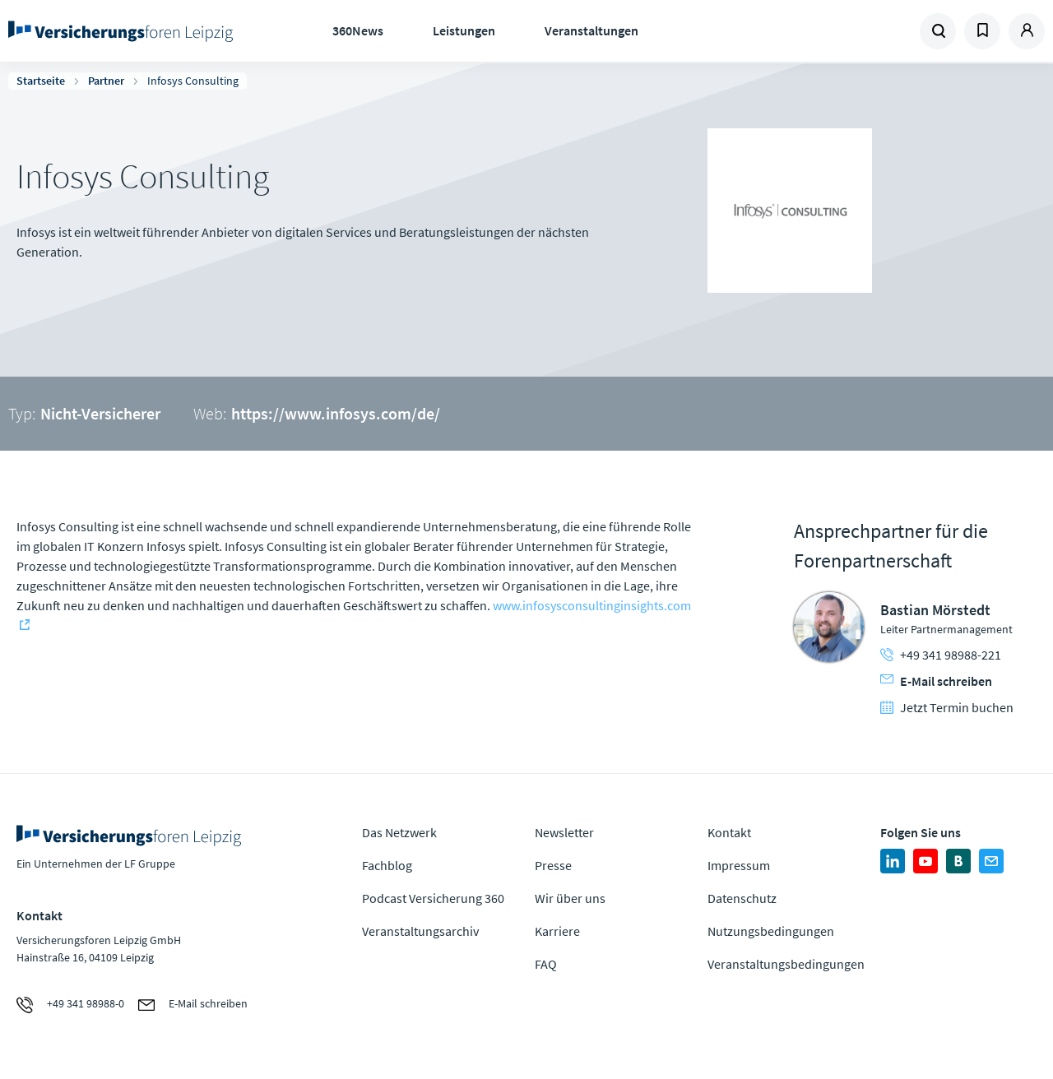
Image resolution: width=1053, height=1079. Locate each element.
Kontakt (729, 832)
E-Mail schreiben (936, 681)
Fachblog (387, 865)
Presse (553, 865)
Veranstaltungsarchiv (420, 931)
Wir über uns (570, 898)
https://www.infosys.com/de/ (335, 413)
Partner (106, 80)
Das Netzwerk (399, 832)
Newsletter (564, 832)
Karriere (557, 931)
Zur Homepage (123, 31)
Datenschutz (742, 898)
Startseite (40, 80)
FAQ (546, 964)
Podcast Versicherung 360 (433, 898)
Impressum (738, 865)
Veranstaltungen (591, 30)
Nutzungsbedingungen (770, 931)
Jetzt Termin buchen (947, 707)
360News (357, 30)
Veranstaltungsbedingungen (786, 964)
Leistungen (464, 30)
